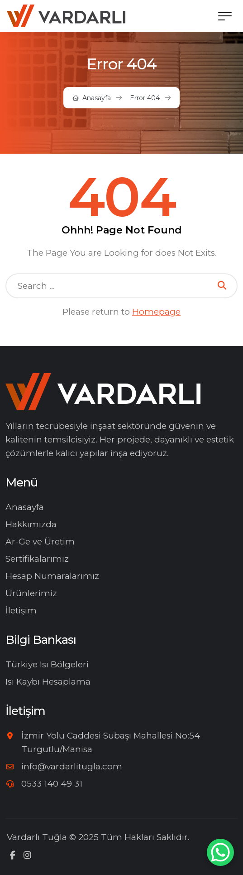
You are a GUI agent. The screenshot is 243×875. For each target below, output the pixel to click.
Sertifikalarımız (37, 559)
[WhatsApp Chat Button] (220, 852)
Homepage (156, 311)
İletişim (21, 610)
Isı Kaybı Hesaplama (48, 681)
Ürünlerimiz (31, 593)
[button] (225, 16)
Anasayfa (96, 98)
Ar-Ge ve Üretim (40, 541)
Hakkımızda (31, 524)
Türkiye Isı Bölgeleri (47, 664)
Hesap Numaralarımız (52, 576)
